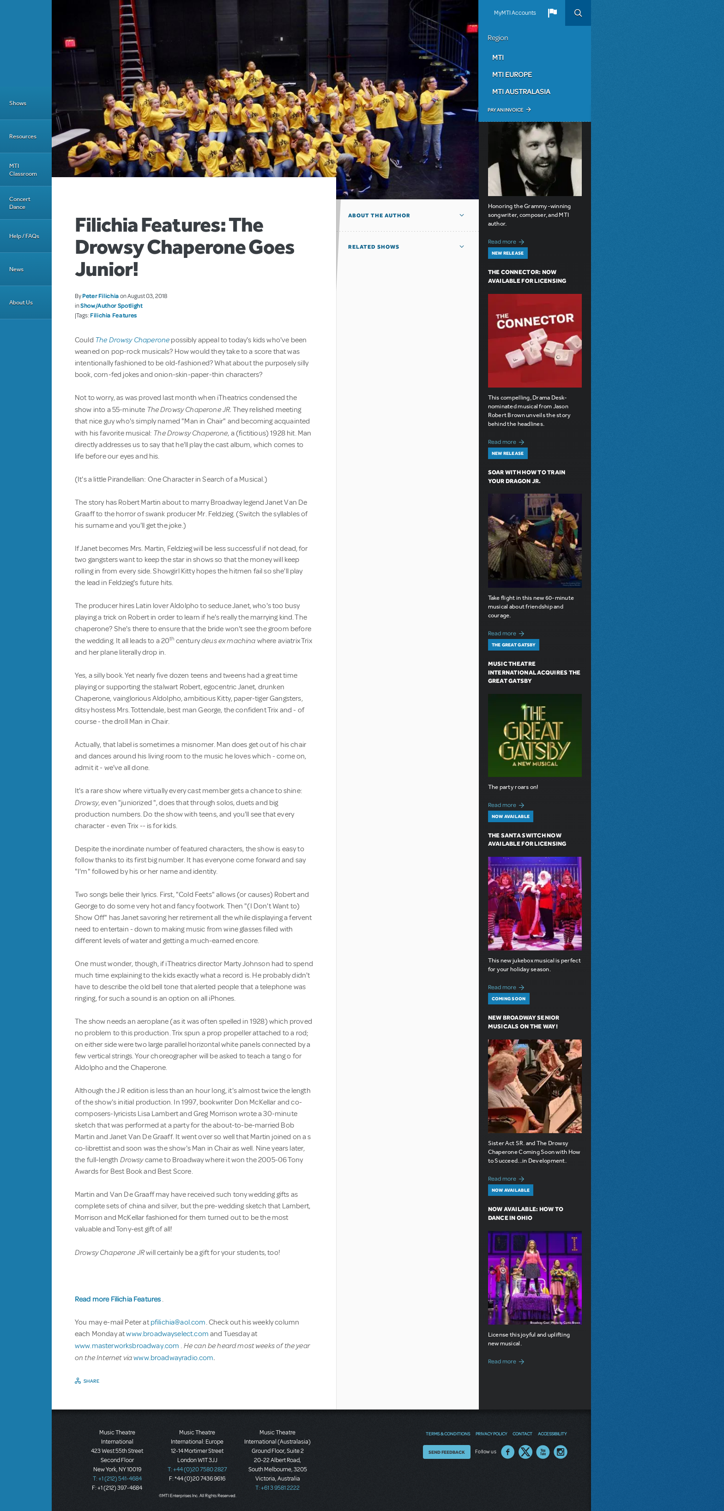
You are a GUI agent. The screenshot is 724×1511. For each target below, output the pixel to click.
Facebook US (508, 1452)
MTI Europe (512, 74)
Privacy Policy (491, 1433)
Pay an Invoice (505, 110)
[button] (552, 13)
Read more (507, 240)
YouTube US (543, 1452)
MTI (498, 57)
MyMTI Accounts (515, 13)
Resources (22, 136)
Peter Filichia (100, 295)
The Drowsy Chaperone (132, 339)
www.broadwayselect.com (167, 1333)
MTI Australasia (521, 91)
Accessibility (552, 1433)
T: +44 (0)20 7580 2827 (197, 1469)
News (16, 269)
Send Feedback (446, 1452)
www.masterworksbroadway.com (128, 1345)
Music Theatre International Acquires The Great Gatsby (534, 672)
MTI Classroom (23, 170)
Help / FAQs (24, 236)
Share (92, 1381)
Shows (17, 103)
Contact (522, 1433)
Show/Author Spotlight (111, 305)
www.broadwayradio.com (173, 1357)
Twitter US (525, 1452)
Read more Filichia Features (118, 1298)
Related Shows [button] (373, 247)
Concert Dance (19, 203)
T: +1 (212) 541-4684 (117, 1478)
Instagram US (560, 1452)
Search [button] (578, 13)
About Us (21, 302)
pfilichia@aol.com (178, 1322)
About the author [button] (379, 215)
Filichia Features (113, 315)
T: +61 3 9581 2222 (277, 1488)
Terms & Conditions (448, 1433)
